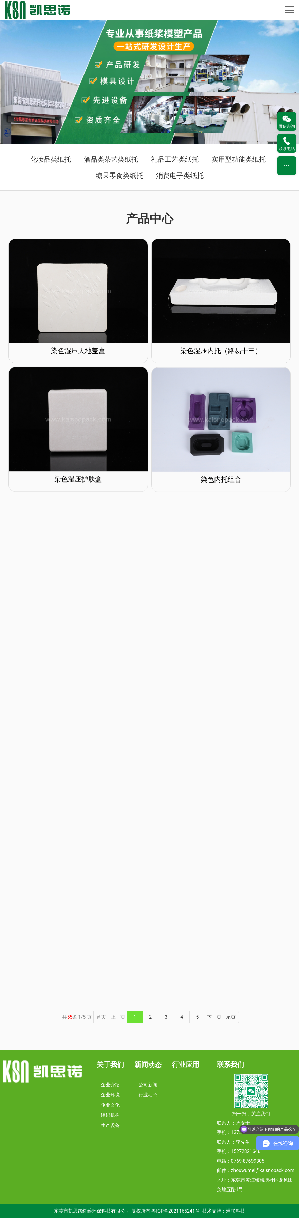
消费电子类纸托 (180, 175)
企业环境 (110, 1094)
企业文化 (110, 1105)
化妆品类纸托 (50, 159)
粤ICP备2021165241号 (175, 1211)
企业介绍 (110, 1084)
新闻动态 (148, 1064)
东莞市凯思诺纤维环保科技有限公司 (92, 1211)
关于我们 (110, 1064)
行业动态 (147, 1094)
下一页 (214, 1017)
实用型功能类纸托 (238, 159)
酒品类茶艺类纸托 (111, 159)
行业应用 (185, 1064)
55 (69, 1017)
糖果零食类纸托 (119, 175)
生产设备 (110, 1125)
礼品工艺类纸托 (175, 159)
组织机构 (110, 1115)
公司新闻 (147, 1084)
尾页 (231, 1017)
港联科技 (235, 1211)
